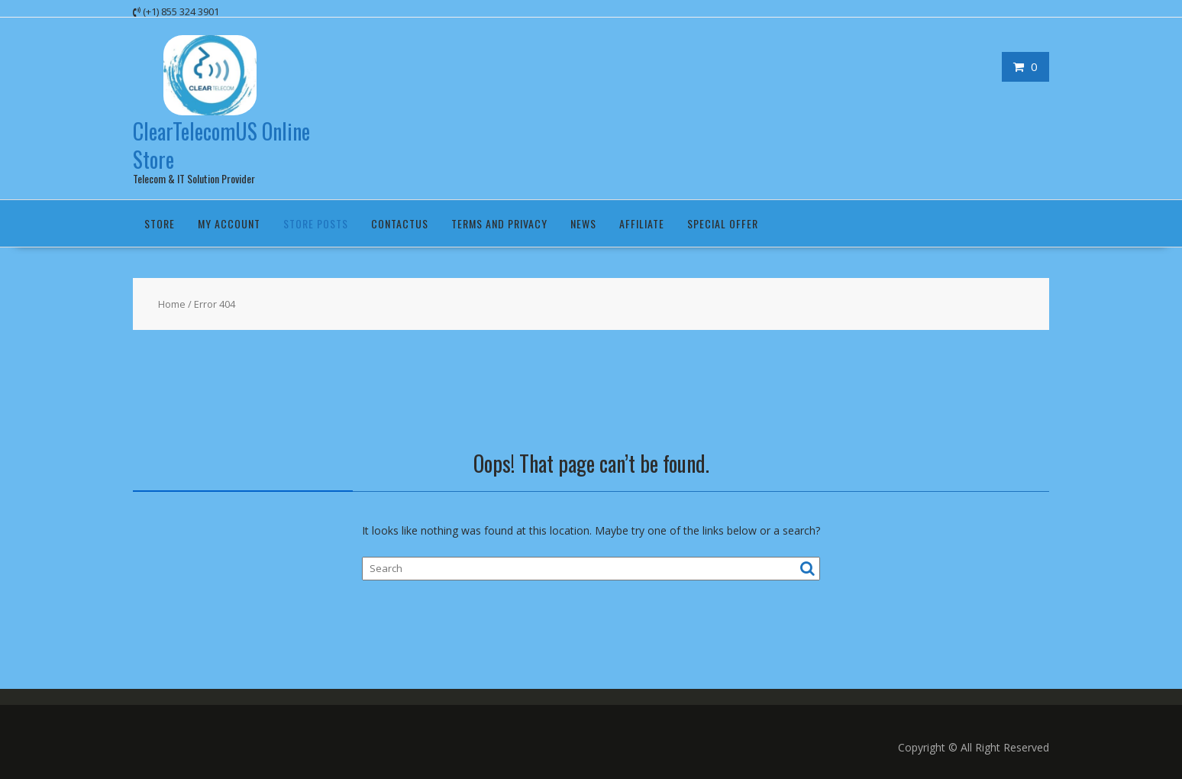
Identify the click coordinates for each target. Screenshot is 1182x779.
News (583, 223)
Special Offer (722, 223)
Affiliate (641, 223)
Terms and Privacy (499, 223)
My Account (229, 223)
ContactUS (399, 223)
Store (159, 223)
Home (172, 304)
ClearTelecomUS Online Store (221, 144)
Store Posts (315, 223)
